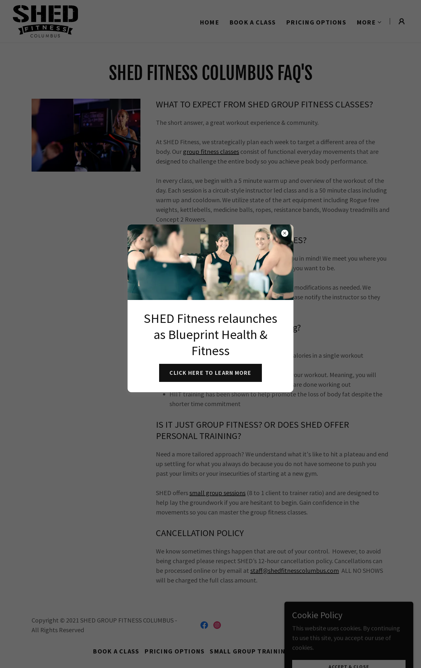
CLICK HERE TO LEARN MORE (210, 372)
